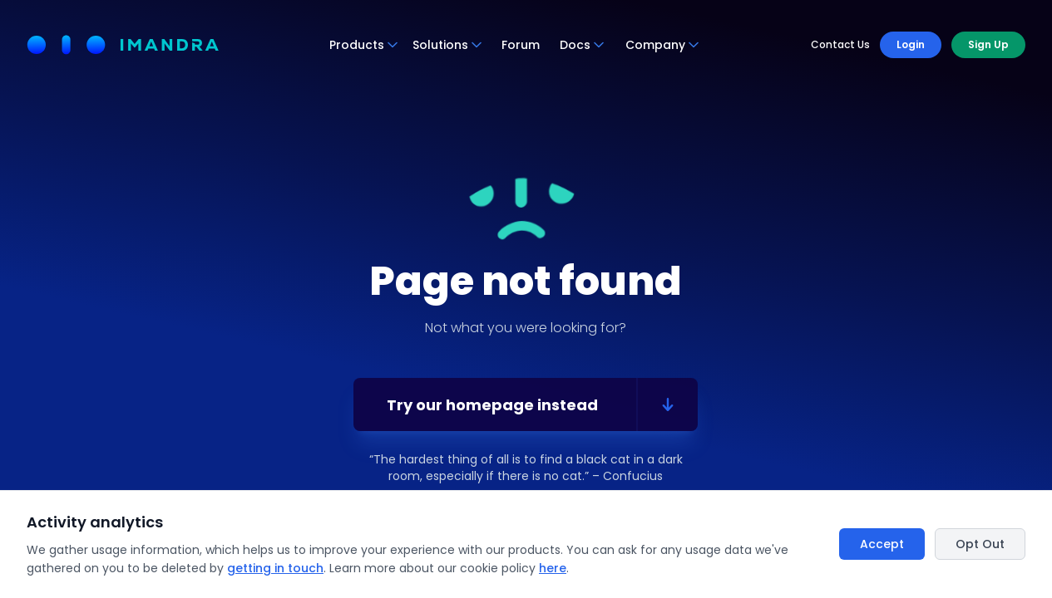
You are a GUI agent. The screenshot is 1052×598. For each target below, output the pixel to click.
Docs (582, 45)
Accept (882, 544)
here (552, 568)
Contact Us (840, 44)
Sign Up (988, 44)
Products (364, 45)
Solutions (447, 45)
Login (910, 44)
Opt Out (980, 544)
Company (662, 45)
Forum (520, 45)
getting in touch (275, 568)
